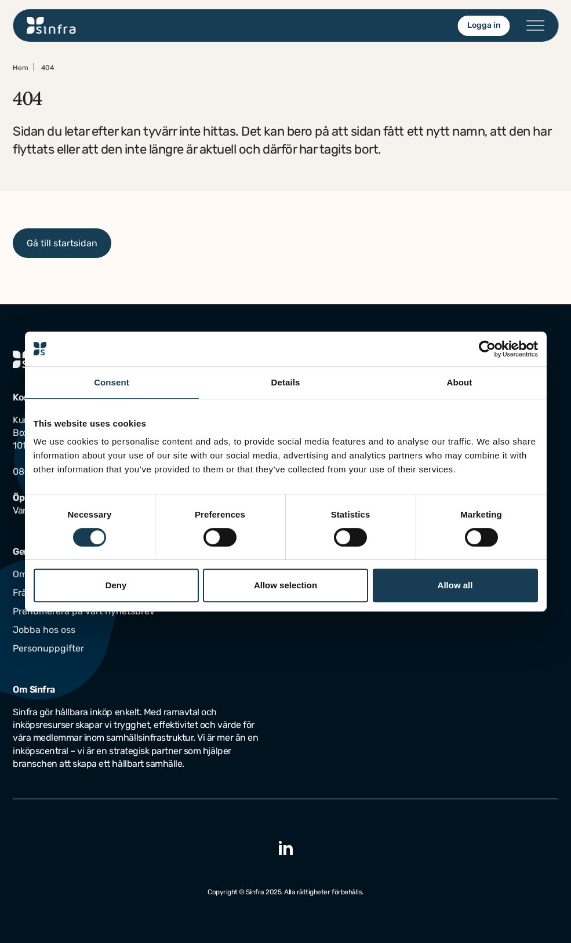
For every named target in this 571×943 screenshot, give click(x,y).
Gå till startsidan (62, 243)
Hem (20, 68)
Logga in (483, 25)
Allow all (455, 585)
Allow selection (285, 585)
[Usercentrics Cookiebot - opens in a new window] (487, 349)
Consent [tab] (111, 382)
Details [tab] (285, 382)
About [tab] (459, 382)
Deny (116, 585)
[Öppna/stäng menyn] (535, 25)
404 (47, 68)
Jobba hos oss (44, 629)
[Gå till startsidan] (51, 25)
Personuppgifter (48, 648)
